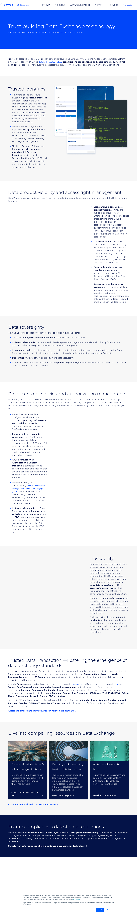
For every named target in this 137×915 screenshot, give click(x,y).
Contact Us (127, 5)
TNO (120, 684)
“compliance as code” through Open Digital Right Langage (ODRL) (29, 488)
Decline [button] (109, 910)
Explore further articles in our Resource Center (33, 804)
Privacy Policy (77, 899)
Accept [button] (100, 910)
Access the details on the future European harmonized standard (42, 710)
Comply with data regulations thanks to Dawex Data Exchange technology (47, 846)
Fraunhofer (78, 684)
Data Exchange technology (52, 62)
